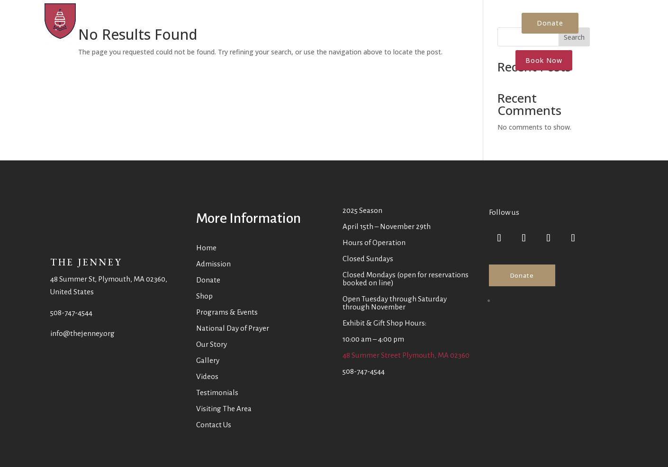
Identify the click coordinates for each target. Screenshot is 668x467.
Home (109, 26)
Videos (207, 376)
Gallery (207, 360)
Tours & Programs (154, 26)
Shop (376, 26)
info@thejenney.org (82, 333)
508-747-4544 (71, 312)
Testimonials (217, 392)
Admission (256, 26)
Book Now (543, 60)
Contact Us (409, 26)
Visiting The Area (224, 409)
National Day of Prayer (232, 328)
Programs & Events (227, 312)
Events (211, 26)
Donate (347, 26)
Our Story (211, 344)
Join (441, 26)
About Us (303, 26)
